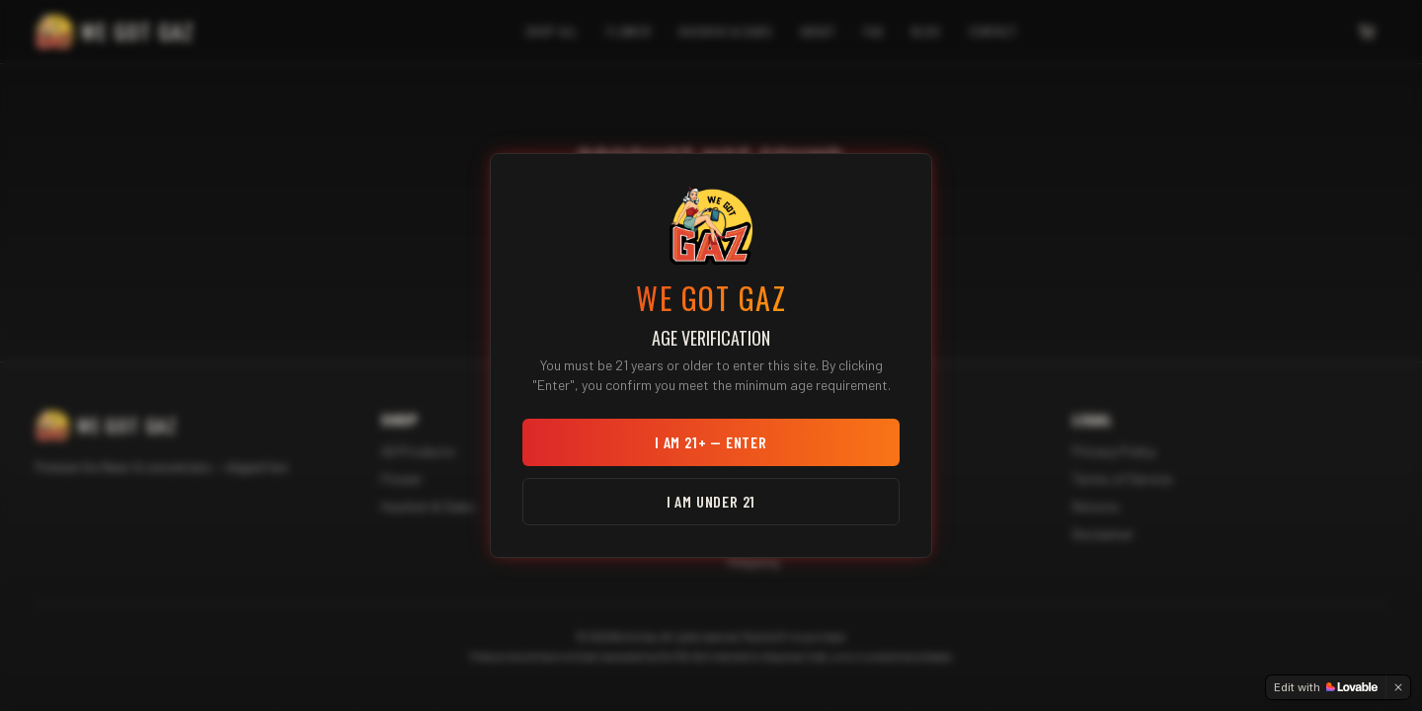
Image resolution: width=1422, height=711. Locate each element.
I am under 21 (711, 501)
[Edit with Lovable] (1325, 687)
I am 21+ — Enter (711, 442)
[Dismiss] (1398, 687)
